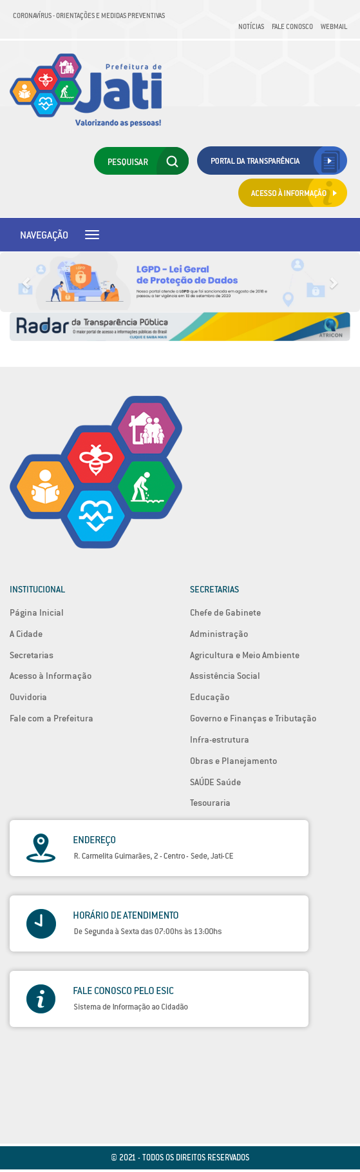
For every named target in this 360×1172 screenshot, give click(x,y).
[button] (27, 282)
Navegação (44, 234)
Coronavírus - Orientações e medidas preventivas (89, 15)
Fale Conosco (292, 26)
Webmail (334, 26)
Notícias (251, 26)
